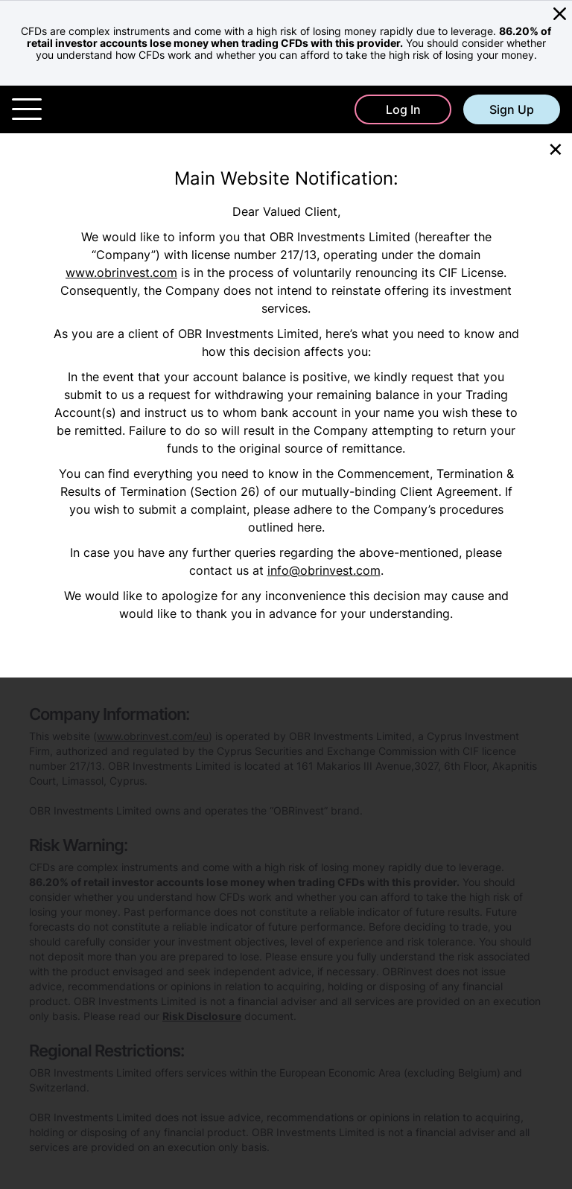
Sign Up (511, 109)
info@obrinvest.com (324, 570)
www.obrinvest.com (121, 272)
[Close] (555, 148)
